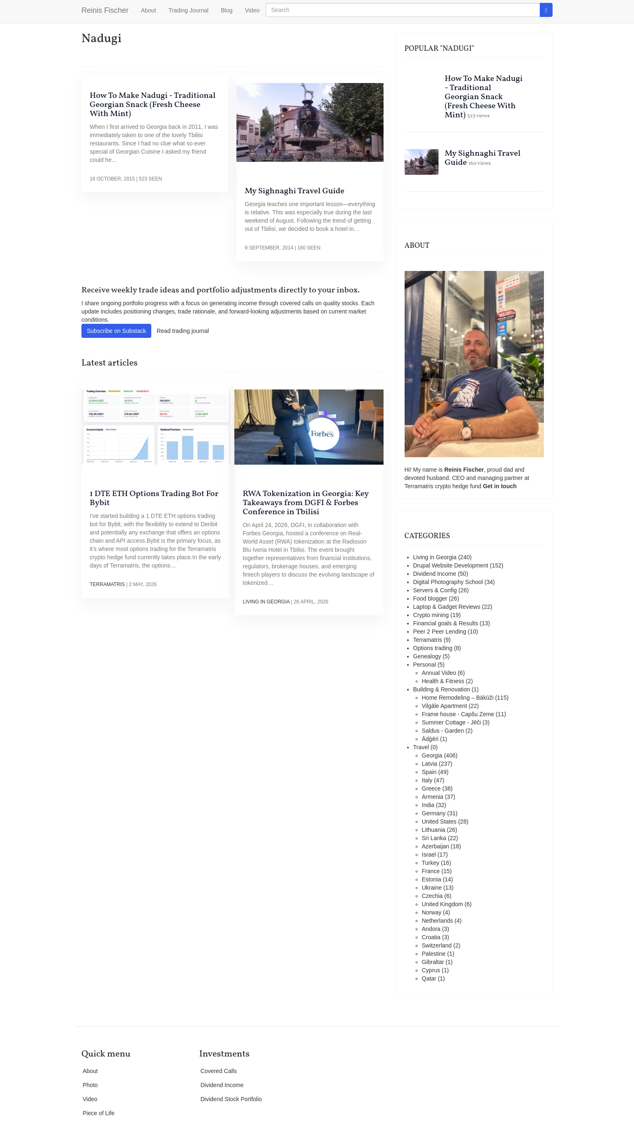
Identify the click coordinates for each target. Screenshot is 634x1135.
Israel (429, 854)
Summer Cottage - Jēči (451, 722)
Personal (424, 664)
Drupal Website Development (451, 565)
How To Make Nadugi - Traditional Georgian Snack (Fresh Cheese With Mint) (153, 105)
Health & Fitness (443, 681)
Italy (427, 780)
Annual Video (439, 673)
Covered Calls (218, 1071)
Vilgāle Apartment (444, 706)
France (431, 871)
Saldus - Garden (443, 730)
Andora (431, 929)
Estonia (431, 879)
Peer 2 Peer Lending (439, 631)
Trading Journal (189, 10)
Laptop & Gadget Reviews (447, 606)
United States (439, 821)
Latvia (429, 763)
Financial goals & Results (445, 623)
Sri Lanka (434, 838)
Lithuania (434, 829)
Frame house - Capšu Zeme (458, 714)
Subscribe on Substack (116, 331)
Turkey (430, 863)
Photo (90, 1085)
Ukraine (432, 887)
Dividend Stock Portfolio (231, 1099)
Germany (434, 813)
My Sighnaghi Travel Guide (294, 191)
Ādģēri (430, 739)
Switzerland (437, 945)
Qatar (429, 978)
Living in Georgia (266, 602)
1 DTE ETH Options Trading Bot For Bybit (154, 498)
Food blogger (430, 598)
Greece (431, 788)
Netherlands (437, 920)
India (428, 805)
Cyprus (431, 970)
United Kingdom (442, 904)
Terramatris (107, 584)
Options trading (433, 648)
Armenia (432, 796)
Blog (226, 10)
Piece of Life (98, 1113)
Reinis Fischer (105, 10)
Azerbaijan (435, 846)
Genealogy (427, 656)
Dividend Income (434, 573)
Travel (421, 747)
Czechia (432, 896)
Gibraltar (433, 962)
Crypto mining (431, 615)
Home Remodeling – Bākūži (458, 697)
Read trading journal (183, 331)
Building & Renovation (441, 689)
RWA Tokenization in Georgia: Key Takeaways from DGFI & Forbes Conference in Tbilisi (306, 503)
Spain (429, 772)
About (148, 10)
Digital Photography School (448, 582)
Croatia (431, 937)
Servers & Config (435, 590)
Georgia (432, 755)
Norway (431, 912)
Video (252, 10)
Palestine (434, 953)
